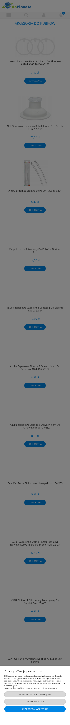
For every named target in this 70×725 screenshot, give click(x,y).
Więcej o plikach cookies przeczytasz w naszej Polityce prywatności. (31, 688)
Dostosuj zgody (35, 702)
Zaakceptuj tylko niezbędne (35, 694)
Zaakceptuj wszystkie (35, 709)
